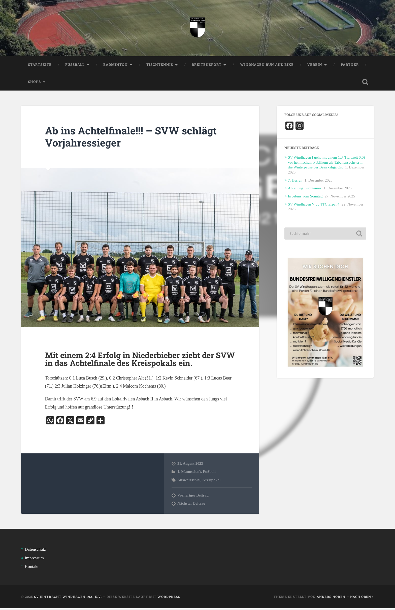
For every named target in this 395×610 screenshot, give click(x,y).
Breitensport (207, 65)
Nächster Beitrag (191, 505)
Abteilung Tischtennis (305, 189)
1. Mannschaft (189, 473)
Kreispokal (211, 481)
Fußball (209, 473)
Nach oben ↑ (362, 598)
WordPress (168, 598)
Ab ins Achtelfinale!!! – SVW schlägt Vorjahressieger (132, 137)
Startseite (40, 65)
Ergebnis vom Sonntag (305, 197)
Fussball (75, 65)
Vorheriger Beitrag (193, 497)
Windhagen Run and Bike (268, 65)
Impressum (34, 559)
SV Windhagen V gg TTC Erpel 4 (314, 205)
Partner (351, 65)
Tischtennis (160, 65)
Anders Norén (331, 598)
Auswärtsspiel (189, 481)
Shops (34, 82)
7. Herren (295, 181)
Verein (315, 65)
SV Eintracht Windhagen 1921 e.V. (68, 598)
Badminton (116, 65)
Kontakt (32, 568)
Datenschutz (35, 550)
